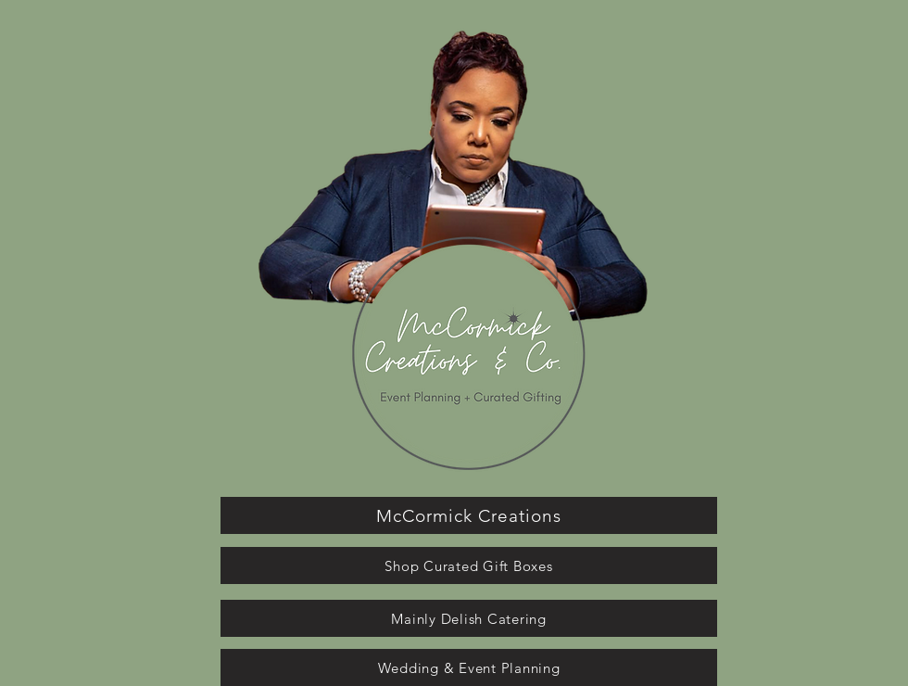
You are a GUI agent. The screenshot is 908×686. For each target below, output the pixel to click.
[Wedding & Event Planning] (469, 667)
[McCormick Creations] (469, 515)
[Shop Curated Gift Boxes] (469, 565)
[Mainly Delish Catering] (469, 618)
